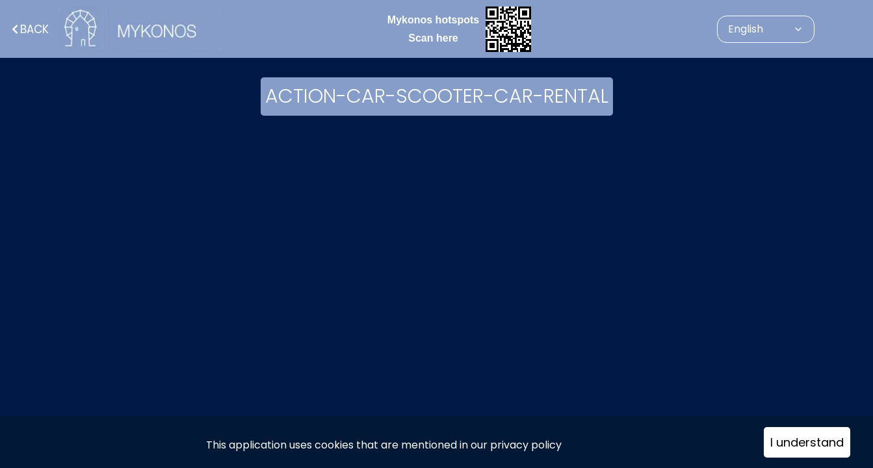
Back (29, 29)
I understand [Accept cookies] (807, 442)
